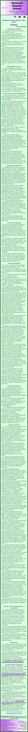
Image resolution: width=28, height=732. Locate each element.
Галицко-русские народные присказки (12, 662)
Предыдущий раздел (12, 713)
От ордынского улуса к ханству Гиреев (12, 702)
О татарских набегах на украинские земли (13, 674)
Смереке (11, 730)
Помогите (18, 717)
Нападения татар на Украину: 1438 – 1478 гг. (14, 21)
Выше (20, 713)
